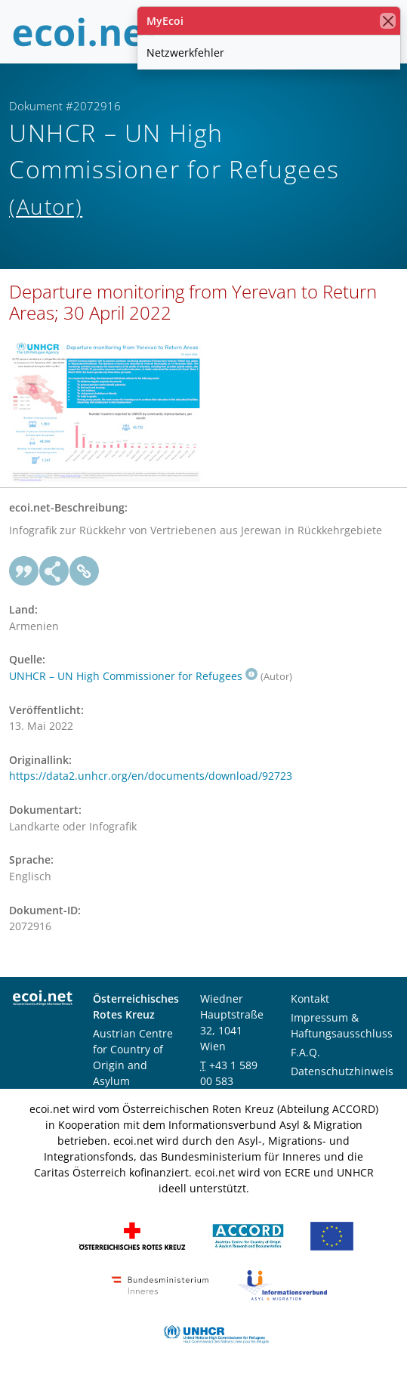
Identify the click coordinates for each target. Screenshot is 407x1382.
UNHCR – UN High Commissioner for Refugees (133, 676)
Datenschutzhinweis (342, 1071)
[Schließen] (388, 21)
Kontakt (310, 998)
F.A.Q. (305, 1052)
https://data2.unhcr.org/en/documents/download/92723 (150, 775)
